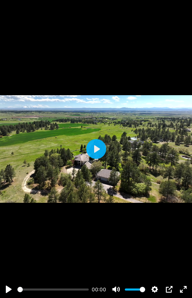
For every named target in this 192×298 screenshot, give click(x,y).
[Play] (8, 289)
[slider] (53, 289)
